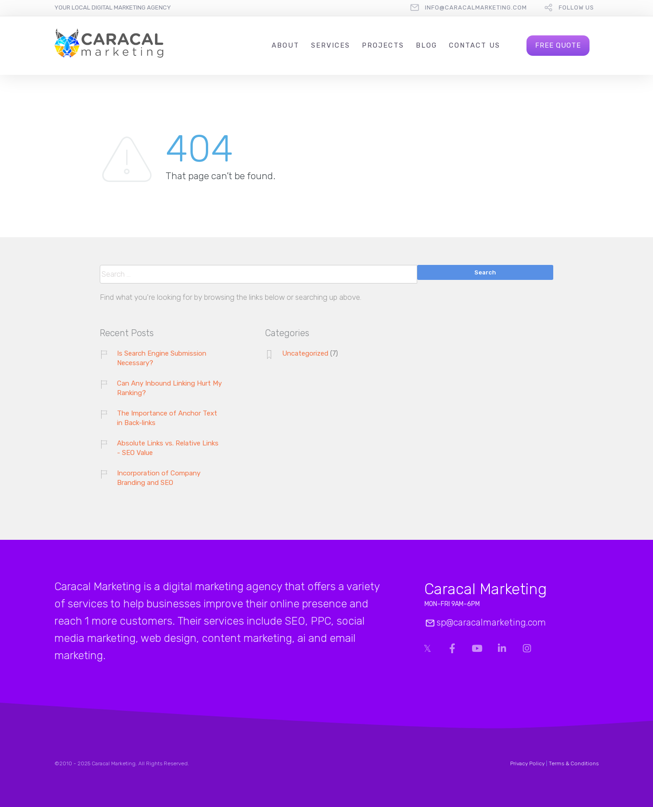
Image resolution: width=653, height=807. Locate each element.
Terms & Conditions (574, 763)
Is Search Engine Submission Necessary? (161, 358)
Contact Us (474, 45)
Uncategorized (305, 353)
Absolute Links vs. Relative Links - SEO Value (168, 448)
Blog (426, 45)
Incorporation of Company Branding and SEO (158, 478)
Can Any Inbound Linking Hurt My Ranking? (169, 388)
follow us (576, 7)
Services (330, 45)
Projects (383, 45)
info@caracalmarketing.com (476, 7)
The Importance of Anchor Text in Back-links (167, 418)
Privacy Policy (527, 763)
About (285, 45)
